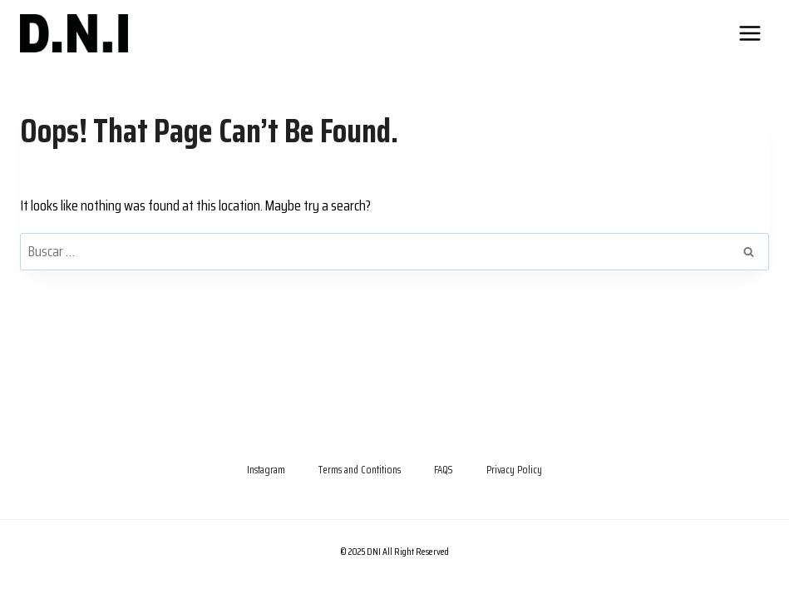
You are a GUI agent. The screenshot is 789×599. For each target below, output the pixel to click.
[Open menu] (749, 33)
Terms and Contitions (359, 469)
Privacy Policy (514, 469)
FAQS (443, 469)
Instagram (266, 469)
